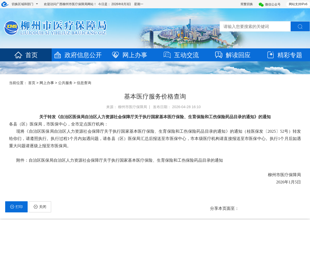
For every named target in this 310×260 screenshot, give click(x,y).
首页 (26, 54)
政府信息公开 (77, 54)
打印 (16, 207)
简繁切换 (247, 4)
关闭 (40, 207)
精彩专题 (284, 54)
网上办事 (129, 54)
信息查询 (84, 83)
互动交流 (181, 54)
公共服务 (65, 83)
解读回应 (232, 54)
